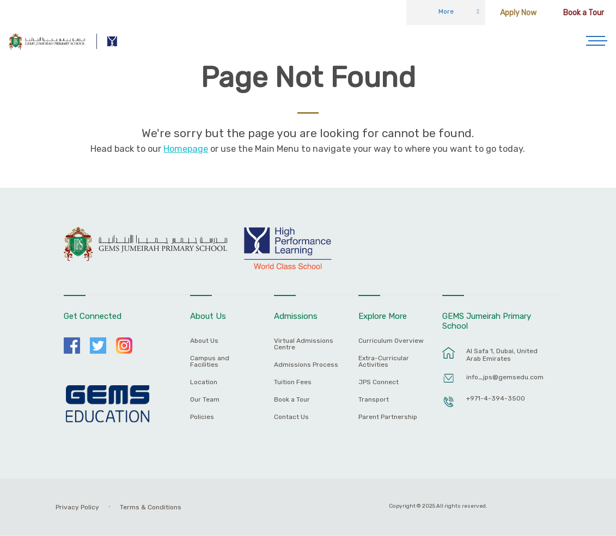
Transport (373, 399)
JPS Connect (378, 382)
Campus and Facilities (209, 361)
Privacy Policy (77, 507)
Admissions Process (306, 364)
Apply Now (518, 12)
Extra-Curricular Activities (383, 361)
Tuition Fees (293, 382)
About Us (204, 340)
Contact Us (291, 417)
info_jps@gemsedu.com (505, 377)
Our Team (204, 399)
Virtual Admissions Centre (303, 344)
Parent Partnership (387, 417)
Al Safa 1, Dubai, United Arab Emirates (502, 354)
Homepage (185, 149)
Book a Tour (583, 12)
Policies (202, 417)
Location (203, 382)
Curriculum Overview (391, 340)
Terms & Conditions (150, 507)
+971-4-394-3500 (495, 398)
